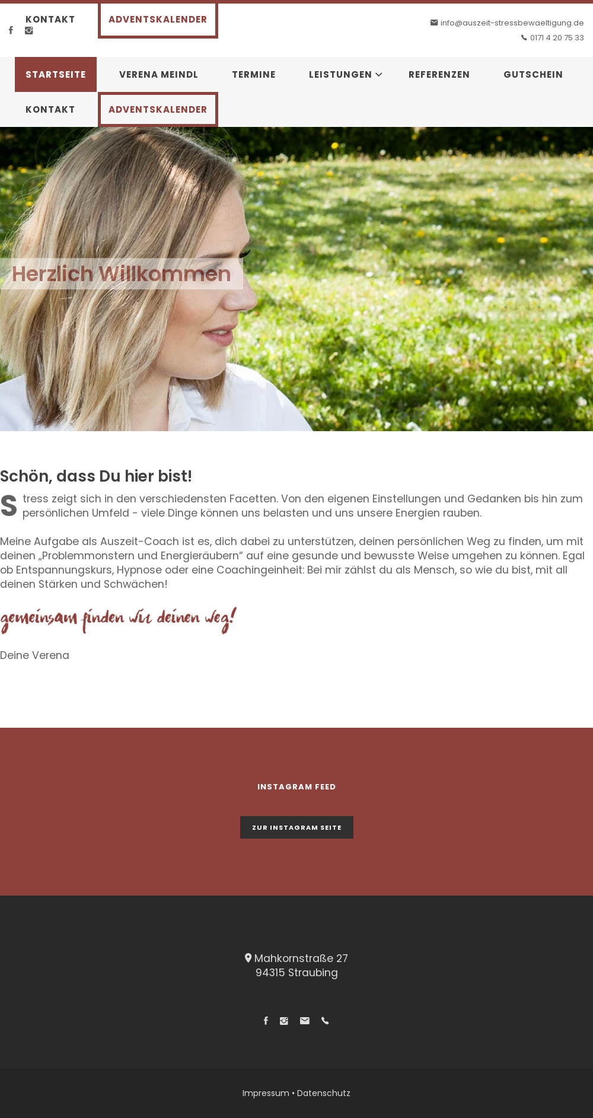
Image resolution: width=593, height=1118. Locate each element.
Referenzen (439, 74)
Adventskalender (158, 19)
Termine (254, 74)
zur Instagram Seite (297, 827)
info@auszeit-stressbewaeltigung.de (512, 22)
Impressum (266, 1093)
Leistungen (340, 74)
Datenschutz (323, 1093)
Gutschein (533, 74)
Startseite (55, 74)
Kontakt (50, 19)
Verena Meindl (159, 74)
